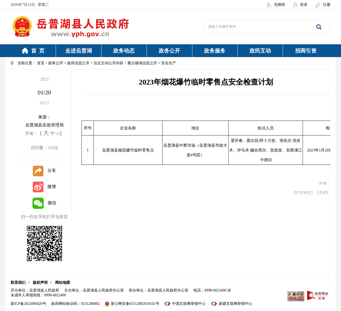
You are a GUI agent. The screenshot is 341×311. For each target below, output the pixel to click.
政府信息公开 (78, 63)
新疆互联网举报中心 (235, 304)
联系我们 (18, 283)
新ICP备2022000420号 (28, 304)
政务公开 (169, 51)
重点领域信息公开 (142, 63)
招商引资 (305, 51)
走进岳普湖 (78, 51)
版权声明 (40, 283)
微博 (44, 186)
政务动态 (124, 51)
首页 (40, 63)
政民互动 (260, 51)
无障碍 (276, 5)
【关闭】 (322, 193)
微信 (44, 203)
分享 (44, 170)
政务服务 (214, 51)
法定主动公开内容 (108, 63)
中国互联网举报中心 (189, 304)
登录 (300, 5)
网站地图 (62, 283)
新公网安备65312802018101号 (132, 304)
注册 (322, 5)
